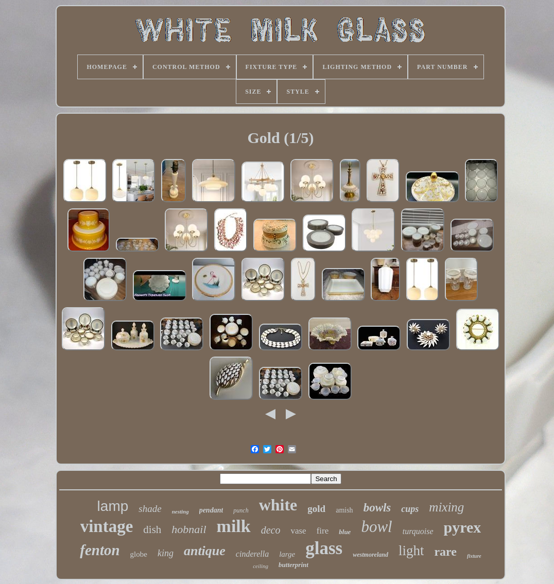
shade (149, 508)
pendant (211, 510)
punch (240, 510)
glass (323, 548)
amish (344, 510)
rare (445, 551)
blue (345, 532)
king (166, 553)
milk (234, 526)
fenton (99, 550)
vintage (106, 526)
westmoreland (370, 554)
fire (323, 531)
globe (138, 554)
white (278, 504)
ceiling (260, 566)
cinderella (252, 554)
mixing (446, 507)
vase (298, 531)
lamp (113, 506)
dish (152, 529)
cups (410, 509)
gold (316, 508)
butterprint (293, 565)
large (287, 554)
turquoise (418, 531)
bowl (376, 527)
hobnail (188, 529)
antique (205, 550)
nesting (180, 511)
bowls (377, 507)
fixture (474, 556)
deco (271, 530)
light (411, 550)
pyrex (462, 527)
